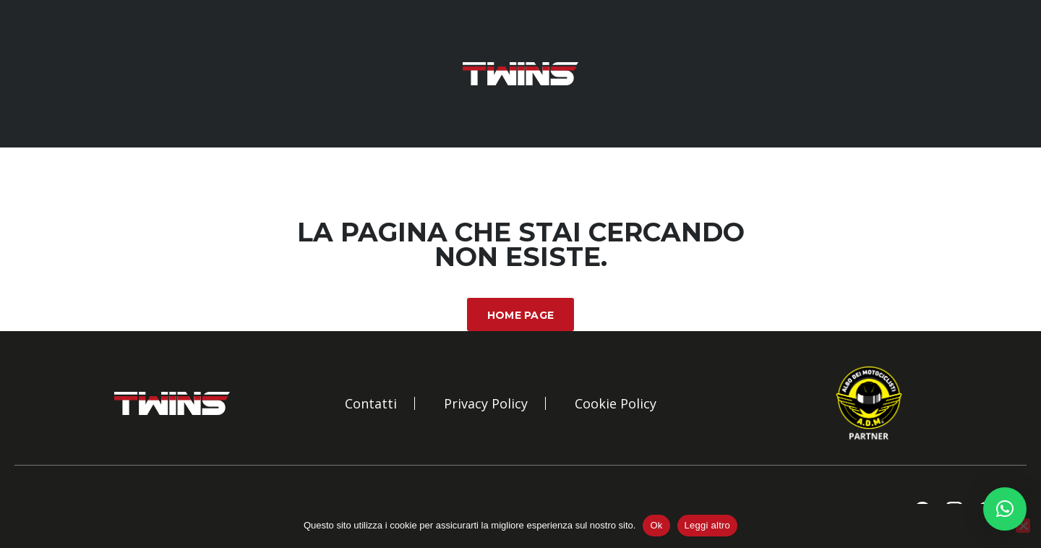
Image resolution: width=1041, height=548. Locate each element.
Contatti (371, 403)
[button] (1005, 509)
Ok (656, 525)
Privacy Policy (486, 403)
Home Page (520, 315)
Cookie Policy (615, 403)
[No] (1023, 525)
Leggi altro (707, 525)
